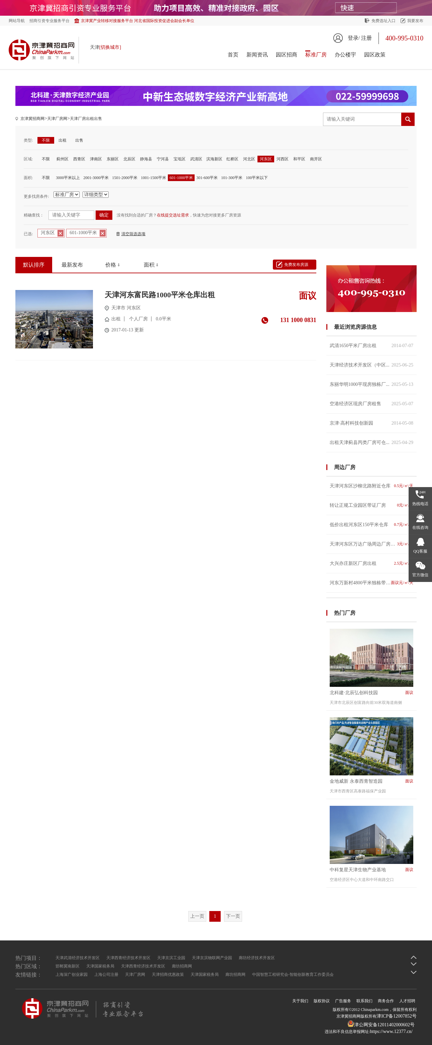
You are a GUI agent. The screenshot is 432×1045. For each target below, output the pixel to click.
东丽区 (113, 159)
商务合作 (386, 1001)
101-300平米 (231, 177)
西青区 (79, 159)
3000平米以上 (68, 177)
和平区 (299, 159)
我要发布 (415, 20)
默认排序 (33, 265)
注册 (366, 38)
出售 (79, 140)
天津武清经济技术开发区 (78, 957)
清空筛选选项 (133, 234)
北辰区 (129, 159)
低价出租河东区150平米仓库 (371, 524)
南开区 (316, 159)
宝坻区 (180, 159)
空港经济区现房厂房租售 (371, 403)
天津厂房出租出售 (86, 118)
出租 (63, 140)
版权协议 (322, 1001)
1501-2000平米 (124, 177)
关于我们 (300, 1001)
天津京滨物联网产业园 (212, 957)
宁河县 (163, 159)
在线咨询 (420, 527)
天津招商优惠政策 (168, 974)
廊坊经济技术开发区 (257, 957)
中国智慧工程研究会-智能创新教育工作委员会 (293, 974)
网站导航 (17, 20)
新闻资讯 (257, 54)
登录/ (354, 38)
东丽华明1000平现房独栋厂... (371, 384)
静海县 (146, 159)
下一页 (233, 916)
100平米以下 (257, 177)
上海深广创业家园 (72, 974)
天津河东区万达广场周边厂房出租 (371, 544)
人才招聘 (407, 1001)
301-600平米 (207, 177)
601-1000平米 (181, 177)
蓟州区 (63, 159)
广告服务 (343, 1001)
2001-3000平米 (96, 177)
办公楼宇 (345, 54)
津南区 (96, 159)
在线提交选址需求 (173, 215)
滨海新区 (214, 159)
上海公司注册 (106, 974)
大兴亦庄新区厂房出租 (371, 563)
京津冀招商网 (32, 118)
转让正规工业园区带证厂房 (371, 505)
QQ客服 (420, 551)
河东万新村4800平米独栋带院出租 (371, 582)
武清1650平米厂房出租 (371, 345)
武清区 (196, 159)
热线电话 (420, 503)
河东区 (266, 159)
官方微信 (420, 575)
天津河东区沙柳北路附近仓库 (371, 485)
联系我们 (364, 1001)
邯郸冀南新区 (68, 966)
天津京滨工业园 (171, 957)
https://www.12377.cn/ (391, 1031)
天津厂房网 (57, 118)
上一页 (197, 916)
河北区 (249, 159)
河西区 (283, 159)
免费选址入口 (383, 20)
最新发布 (72, 265)
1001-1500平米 (153, 177)
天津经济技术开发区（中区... (371, 364)
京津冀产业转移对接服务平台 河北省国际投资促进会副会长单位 (137, 20)
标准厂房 (316, 54)
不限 (46, 140)
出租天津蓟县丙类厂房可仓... (371, 442)
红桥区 (232, 159)
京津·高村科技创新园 (371, 423)
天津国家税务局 (100, 966)
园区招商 (286, 54)
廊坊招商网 (182, 966)
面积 (149, 265)
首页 (233, 54)
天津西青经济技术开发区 (128, 957)
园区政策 (375, 54)
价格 (110, 265)
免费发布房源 (296, 264)
